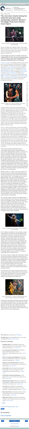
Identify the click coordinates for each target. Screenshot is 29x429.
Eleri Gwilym (14, 74)
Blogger (17, 426)
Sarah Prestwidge (23, 75)
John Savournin (9, 67)
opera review (20, 384)
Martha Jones (4, 77)
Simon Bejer (23, 68)
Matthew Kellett (9, 71)
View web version (14, 423)
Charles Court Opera (5, 62)
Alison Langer (23, 71)
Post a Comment (6, 415)
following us (19, 334)
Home (4, 402)
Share (2, 408)
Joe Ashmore (7, 75)
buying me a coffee (14, 338)
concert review (17, 347)
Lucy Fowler (12, 68)
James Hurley (4, 68)
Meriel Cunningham (13, 77)
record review (8, 378)
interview (17, 360)
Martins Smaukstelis (11, 72)
